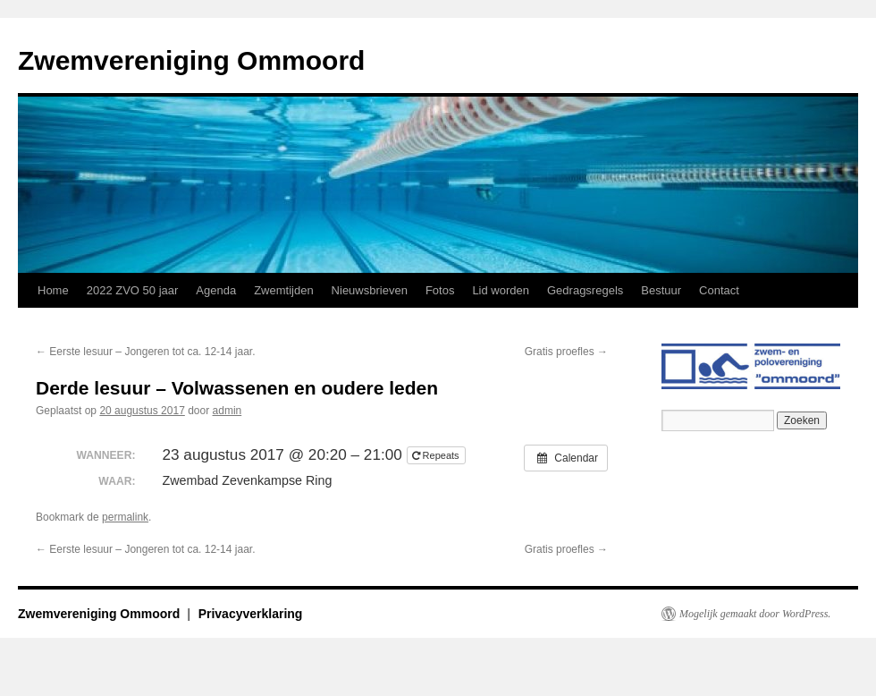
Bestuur (661, 290)
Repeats (437, 455)
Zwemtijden (283, 290)
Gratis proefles (566, 351)
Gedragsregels (585, 290)
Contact (719, 290)
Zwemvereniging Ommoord (191, 60)
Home (53, 290)
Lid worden (500, 290)
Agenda (216, 290)
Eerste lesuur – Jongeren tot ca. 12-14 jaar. (145, 351)
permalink (125, 517)
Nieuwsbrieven (370, 290)
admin (227, 410)
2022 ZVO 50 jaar (133, 290)
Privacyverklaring (250, 614)
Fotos (440, 290)
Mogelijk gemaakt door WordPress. (754, 613)
